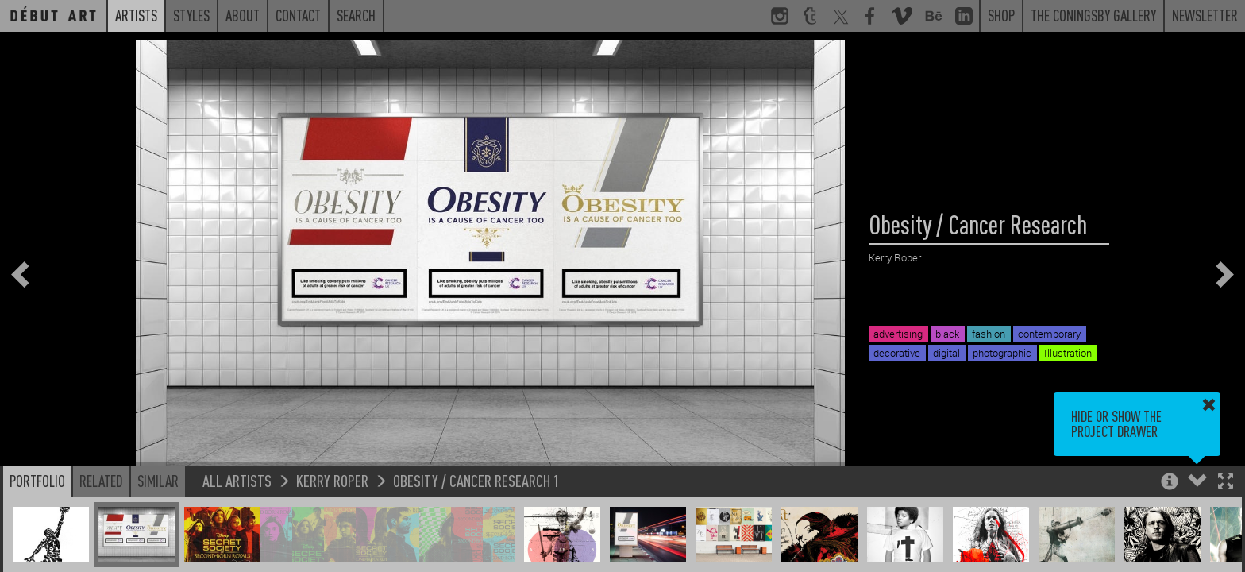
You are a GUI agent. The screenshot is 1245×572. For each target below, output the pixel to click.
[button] (1225, 482)
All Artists (237, 480)
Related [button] (101, 480)
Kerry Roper (332, 480)
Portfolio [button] (37, 480)
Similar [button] (158, 480)
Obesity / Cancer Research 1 (476, 480)
